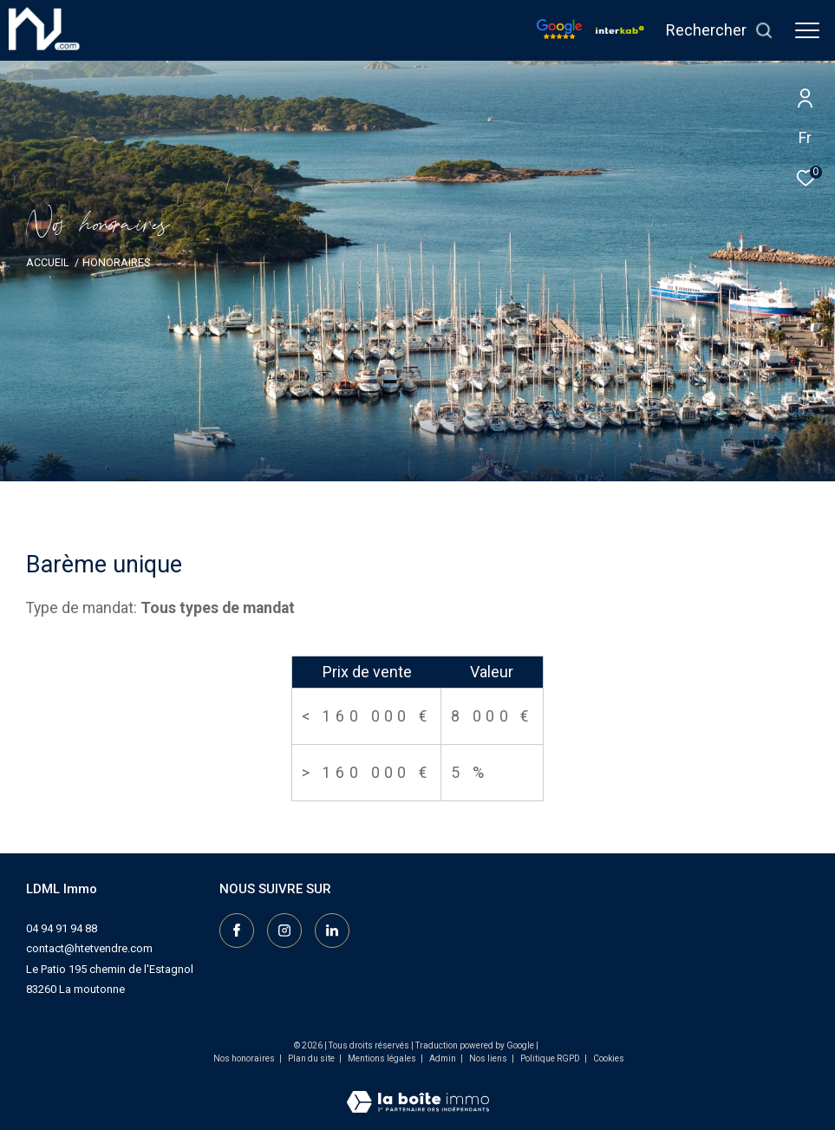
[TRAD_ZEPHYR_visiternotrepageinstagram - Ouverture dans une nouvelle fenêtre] (284, 930)
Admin (443, 1058)
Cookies (608, 1058)
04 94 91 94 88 (61, 928)
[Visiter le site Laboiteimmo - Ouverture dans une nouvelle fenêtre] (418, 1091)
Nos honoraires (244, 1058)
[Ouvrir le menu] (807, 30)
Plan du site (312, 1058)
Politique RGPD (550, 1058)
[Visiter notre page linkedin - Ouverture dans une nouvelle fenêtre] (332, 930)
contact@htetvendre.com (89, 948)
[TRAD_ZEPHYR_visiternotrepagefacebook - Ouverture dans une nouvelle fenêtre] (236, 930)
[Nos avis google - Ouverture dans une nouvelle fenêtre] (559, 34)
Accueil (47, 262)
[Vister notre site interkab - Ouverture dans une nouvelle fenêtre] (620, 29)
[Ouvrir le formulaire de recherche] (719, 30)
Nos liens (489, 1058)
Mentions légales (383, 1058)
